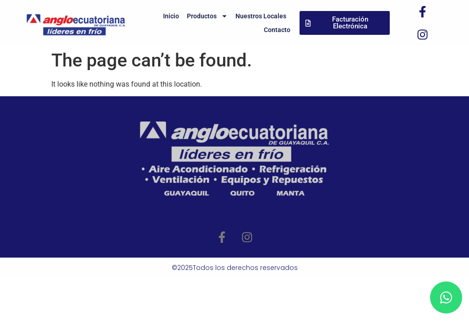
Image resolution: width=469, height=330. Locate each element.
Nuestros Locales (260, 16)
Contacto (277, 29)
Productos (207, 16)
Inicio (171, 16)
